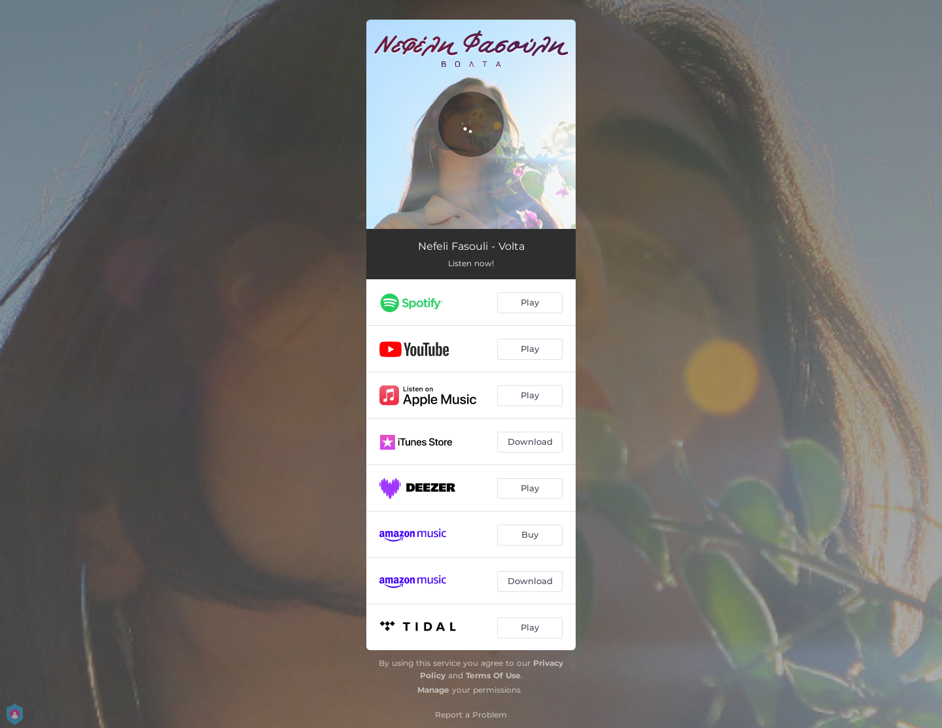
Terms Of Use (493, 675)
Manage (433, 690)
